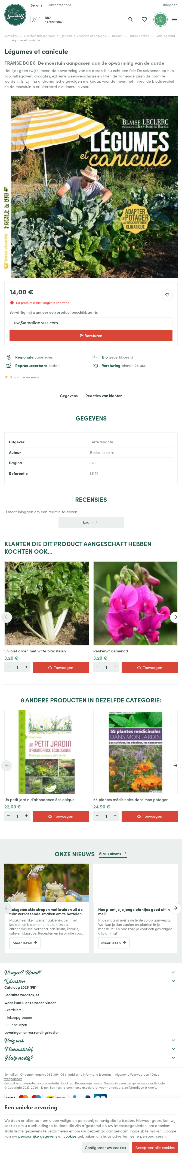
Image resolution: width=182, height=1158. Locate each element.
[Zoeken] (130, 19)
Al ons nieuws (110, 853)
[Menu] (174, 19)
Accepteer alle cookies (155, 1147)
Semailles (11, 36)
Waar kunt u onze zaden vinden (30, 1002)
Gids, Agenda (165, 36)
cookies (10, 1125)
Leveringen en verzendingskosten (32, 1032)
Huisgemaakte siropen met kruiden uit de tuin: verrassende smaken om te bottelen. (46, 911)
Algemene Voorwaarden (132, 1074)
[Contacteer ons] (59, 5)
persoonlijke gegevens (37, 1136)
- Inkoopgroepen (18, 1017)
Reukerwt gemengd (110, 651)
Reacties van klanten (103, 395)
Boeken (117, 36)
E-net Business (51, 1087)
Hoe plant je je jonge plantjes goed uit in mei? (134, 911)
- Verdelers (12, 1009)
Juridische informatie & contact (90, 1074)
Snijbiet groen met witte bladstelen (35, 651)
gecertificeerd (117, 357)
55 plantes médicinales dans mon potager (130, 800)
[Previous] (6, 617)
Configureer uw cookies (105, 1147)
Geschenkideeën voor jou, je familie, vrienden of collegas (65, 36)
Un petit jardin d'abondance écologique (39, 800)
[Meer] (8, 667)
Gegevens (69, 395)
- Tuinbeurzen (15, 1024)
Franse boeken (139, 36)
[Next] (175, 617)
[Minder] (26, 667)
